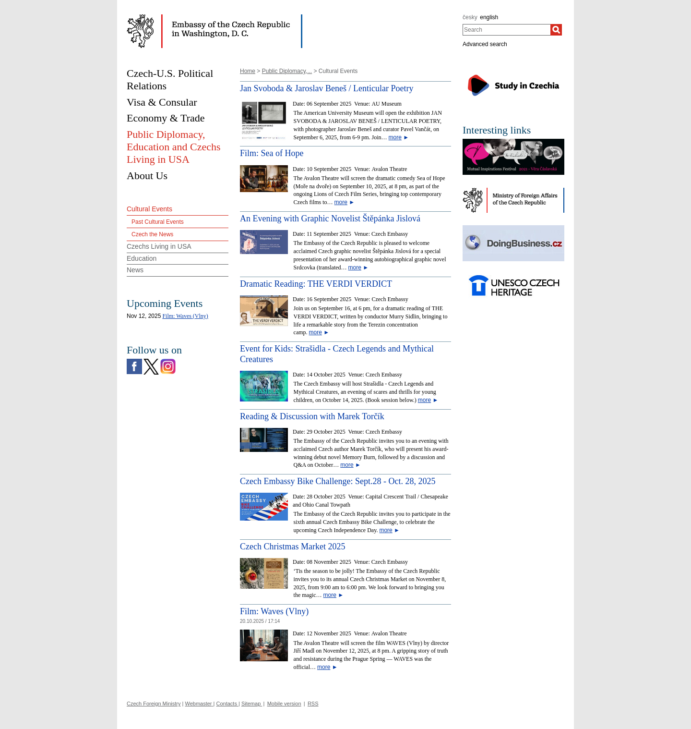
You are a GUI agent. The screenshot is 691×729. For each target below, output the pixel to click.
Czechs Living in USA (159, 246)
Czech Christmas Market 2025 (292, 546)
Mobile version (284, 703)
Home (247, 71)
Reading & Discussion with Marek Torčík (312, 416)
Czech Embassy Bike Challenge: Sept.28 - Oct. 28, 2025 (337, 481)
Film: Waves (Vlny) (274, 611)
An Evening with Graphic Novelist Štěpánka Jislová (330, 218)
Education (141, 258)
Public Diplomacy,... (287, 71)
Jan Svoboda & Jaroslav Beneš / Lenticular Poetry (326, 88)
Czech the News (152, 234)
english (489, 17)
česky (470, 17)
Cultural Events (149, 209)
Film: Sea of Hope (272, 153)
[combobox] (506, 30)
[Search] (556, 30)
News (135, 270)
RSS (313, 703)
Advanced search (485, 44)
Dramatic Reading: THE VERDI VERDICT (316, 284)
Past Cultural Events (157, 222)
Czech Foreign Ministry (153, 703)
